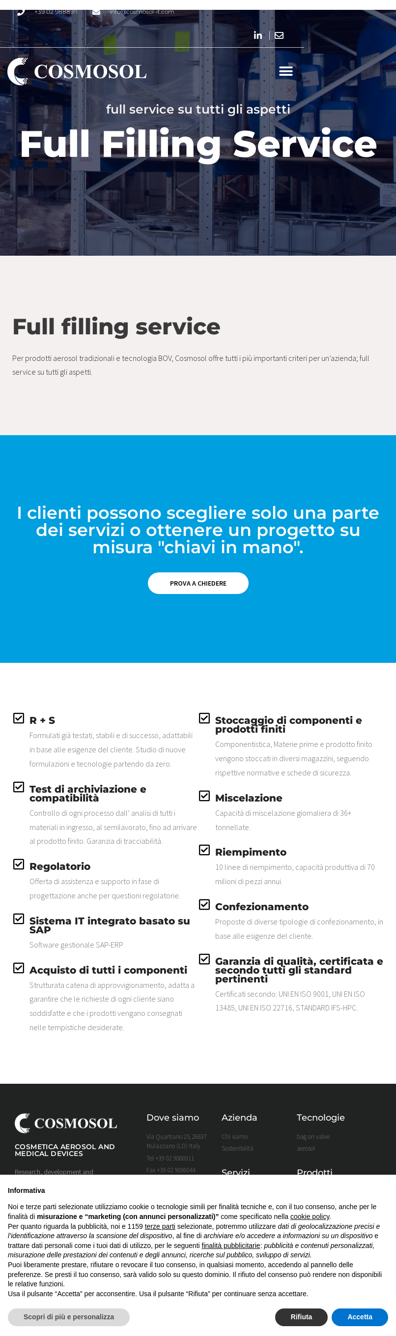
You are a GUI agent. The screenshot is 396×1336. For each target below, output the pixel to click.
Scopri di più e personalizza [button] (69, 1317)
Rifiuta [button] (301, 1317)
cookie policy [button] (309, 1216)
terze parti (160, 1226)
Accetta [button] (359, 1317)
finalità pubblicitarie (231, 1245)
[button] (378, 72)
